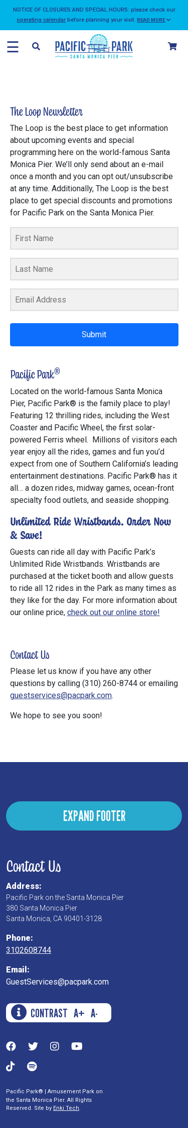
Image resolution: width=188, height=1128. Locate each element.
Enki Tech (66, 1108)
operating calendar (41, 20)
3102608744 (28, 950)
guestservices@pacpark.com (61, 695)
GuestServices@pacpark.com (57, 982)
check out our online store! (113, 612)
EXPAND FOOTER (94, 815)
